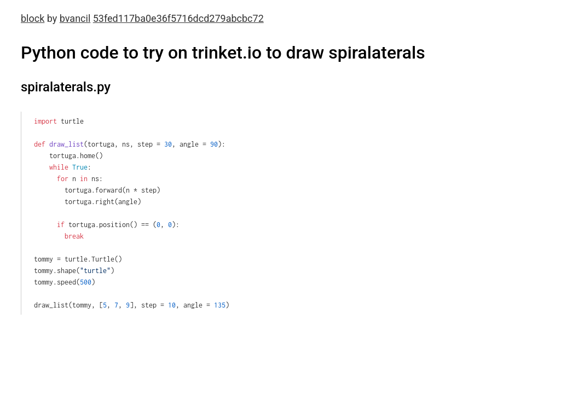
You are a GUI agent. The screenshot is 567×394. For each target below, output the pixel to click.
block (32, 18)
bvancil (75, 18)
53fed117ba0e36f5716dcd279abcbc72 (178, 18)
